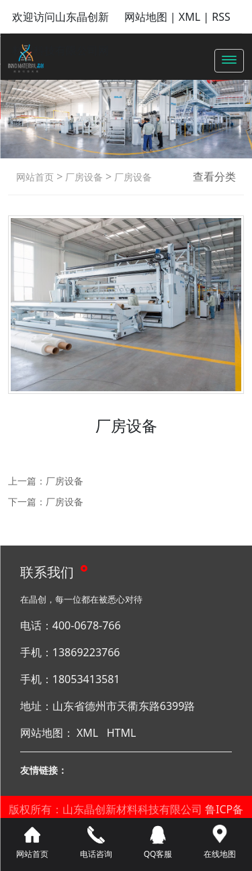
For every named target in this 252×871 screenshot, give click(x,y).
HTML (121, 732)
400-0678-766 (86, 625)
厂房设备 (82, 176)
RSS (221, 16)
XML (189, 16)
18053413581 (86, 679)
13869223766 (86, 652)
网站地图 (145, 16)
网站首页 (35, 176)
